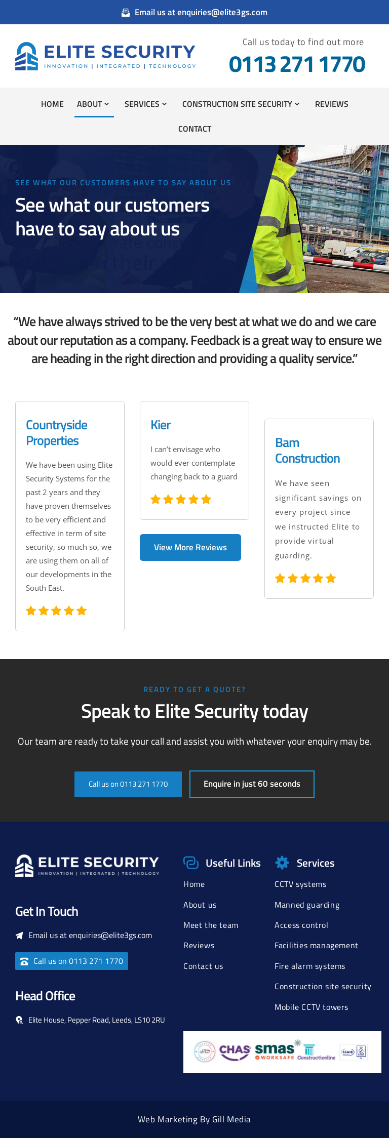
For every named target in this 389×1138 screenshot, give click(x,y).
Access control (301, 925)
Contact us (203, 966)
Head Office (45, 995)
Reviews (198, 945)
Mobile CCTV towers (311, 1007)
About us (200, 905)
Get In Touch (46, 911)
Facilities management (317, 945)
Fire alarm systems (310, 966)
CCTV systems (300, 884)
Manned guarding (307, 905)
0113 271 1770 (296, 63)
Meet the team (211, 925)
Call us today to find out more (303, 42)
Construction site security (323, 986)
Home (194, 884)
